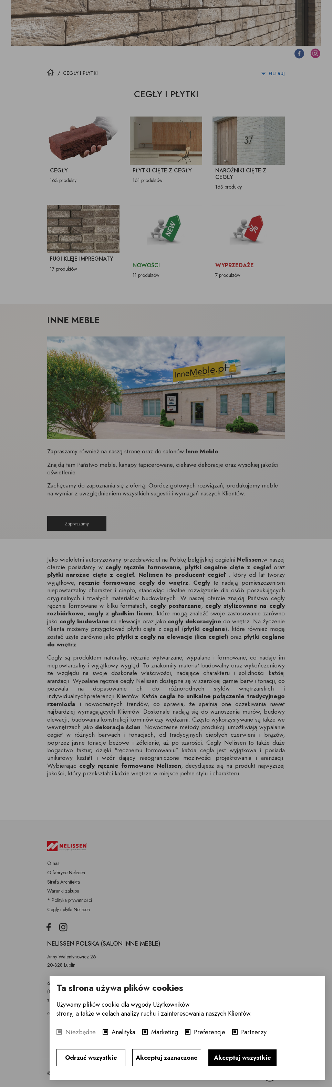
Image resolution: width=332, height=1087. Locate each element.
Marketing (164, 1032)
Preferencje (209, 1032)
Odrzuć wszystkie (91, 1057)
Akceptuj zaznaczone (167, 1057)
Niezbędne (80, 1032)
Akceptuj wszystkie (242, 1057)
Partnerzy (254, 1032)
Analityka (123, 1032)
